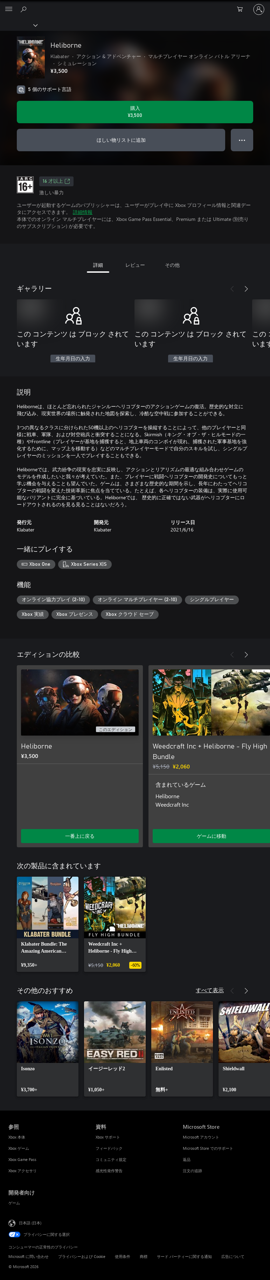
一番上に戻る (80, 836)
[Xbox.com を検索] (24, 9)
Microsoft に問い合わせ (28, 1256)
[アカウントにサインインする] (258, 9)
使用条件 (122, 1256)
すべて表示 (210, 990)
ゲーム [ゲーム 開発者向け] (14, 1203)
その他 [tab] (172, 265)
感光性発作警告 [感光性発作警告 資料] (109, 1170)
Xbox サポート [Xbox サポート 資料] (108, 1137)
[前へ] (232, 289)
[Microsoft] (135, 5)
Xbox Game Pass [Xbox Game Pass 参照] (22, 1159)
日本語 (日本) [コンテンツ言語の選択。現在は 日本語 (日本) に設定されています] (30, 1222)
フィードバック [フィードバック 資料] (109, 1148)
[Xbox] (18, 25)
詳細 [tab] (98, 265)
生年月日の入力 (73, 358)
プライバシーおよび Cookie (81, 1256)
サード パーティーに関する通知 (184, 1256)
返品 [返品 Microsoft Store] (187, 1159)
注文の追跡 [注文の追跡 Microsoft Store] (192, 1170)
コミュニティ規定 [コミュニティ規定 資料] (111, 1159)
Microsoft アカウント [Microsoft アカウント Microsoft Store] (201, 1137)
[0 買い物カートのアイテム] (242, 9)
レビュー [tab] (135, 265)
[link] (47, 924)
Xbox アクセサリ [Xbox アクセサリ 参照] (22, 1170)
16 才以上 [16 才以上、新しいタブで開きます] (56, 181)
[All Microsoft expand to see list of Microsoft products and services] (8, 9)
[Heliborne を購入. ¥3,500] (135, 112)
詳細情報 (82, 212)
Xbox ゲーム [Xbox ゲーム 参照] (18, 1148)
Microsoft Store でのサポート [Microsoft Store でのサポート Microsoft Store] (208, 1148)
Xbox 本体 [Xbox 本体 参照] (16, 1137)
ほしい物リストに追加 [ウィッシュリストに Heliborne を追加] (121, 140)
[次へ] (246, 289)
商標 (143, 1256)
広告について (232, 1256)
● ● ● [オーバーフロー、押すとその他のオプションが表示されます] (242, 140)
